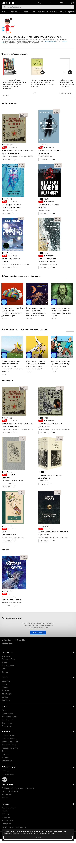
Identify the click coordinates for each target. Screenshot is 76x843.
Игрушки (53, 12)
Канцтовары (43, 12)
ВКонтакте (6, 656)
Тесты (4, 751)
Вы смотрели (7, 794)
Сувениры (72, 12)
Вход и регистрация (10, 791)
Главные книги (7, 713)
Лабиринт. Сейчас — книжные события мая (21, 276)
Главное (25, 12)
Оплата (5, 811)
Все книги (6, 681)
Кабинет (5, 797)
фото (23, 116)
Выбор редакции (9, 103)
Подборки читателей (10, 748)
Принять (38, 838)
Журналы (5, 687)
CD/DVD (63, 12)
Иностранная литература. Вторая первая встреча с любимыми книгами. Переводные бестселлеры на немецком (12, 366)
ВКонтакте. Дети (8, 659)
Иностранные (14, 12)
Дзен (4, 669)
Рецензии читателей (10, 741)
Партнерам (6, 771)
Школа (33, 12)
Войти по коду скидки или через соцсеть (18, 788)
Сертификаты (7, 720)
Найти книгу (38, 632)
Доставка (5, 814)
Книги (4, 12)
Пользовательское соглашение (14, 827)
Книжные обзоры (9, 745)
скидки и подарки (50, 41)
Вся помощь (7, 824)
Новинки (5, 549)
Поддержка (6, 817)
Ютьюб (4, 662)
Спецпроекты (7, 761)
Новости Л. (6, 754)
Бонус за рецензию (9, 716)
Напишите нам (7, 820)
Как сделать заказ (9, 808)
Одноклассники (8, 665)
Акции (4, 710)
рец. (23, 114)
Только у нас (7, 723)
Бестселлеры (7, 380)
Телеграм (5, 672)
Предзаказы (6, 726)
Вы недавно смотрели (12, 618)
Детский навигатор (9, 738)
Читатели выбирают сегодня (14, 54)
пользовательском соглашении (19, 833)
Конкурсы (6, 757)
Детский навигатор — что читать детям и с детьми (24, 329)
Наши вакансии (8, 774)
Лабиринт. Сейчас (9, 735)
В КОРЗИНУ (7, 159)
